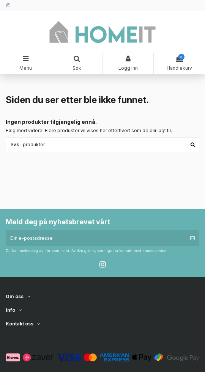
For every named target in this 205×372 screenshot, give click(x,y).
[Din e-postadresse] (96, 238)
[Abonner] (192, 238)
